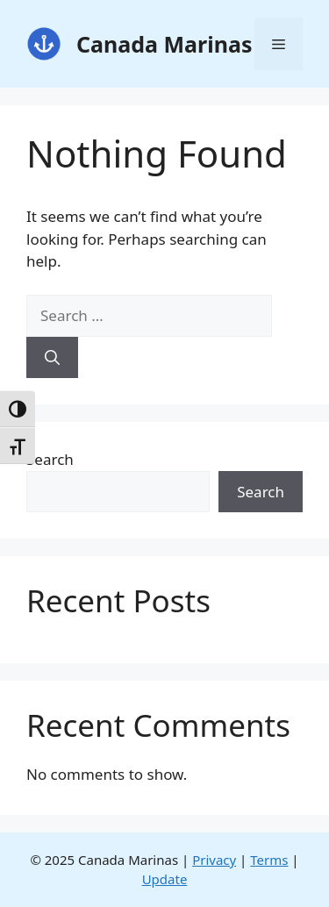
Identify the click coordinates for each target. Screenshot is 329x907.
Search (50, 459)
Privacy (214, 859)
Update (165, 879)
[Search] (52, 358)
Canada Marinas (164, 44)
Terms (269, 859)
